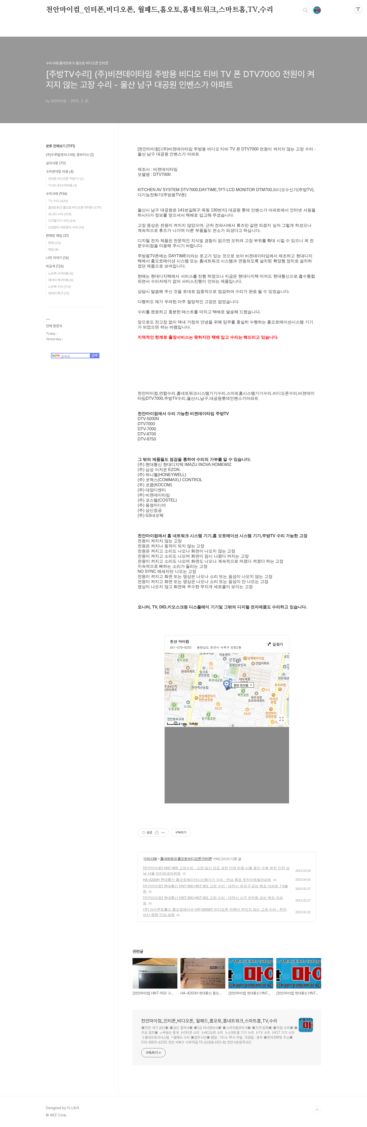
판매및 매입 (57, 236)
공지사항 (56, 163)
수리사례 (150, 859)
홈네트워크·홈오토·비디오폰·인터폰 (186, 859)
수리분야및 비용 (60, 171)
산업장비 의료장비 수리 (66, 227)
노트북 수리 (59, 287)
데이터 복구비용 (60, 280)
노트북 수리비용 (60, 273)
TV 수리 (58, 201)
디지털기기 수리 (62, 221)
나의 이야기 (57, 258)
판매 (54, 243)
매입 (53, 249)
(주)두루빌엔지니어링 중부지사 (70, 155)
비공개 (55, 266)
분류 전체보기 (60, 146)
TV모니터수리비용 (62, 185)
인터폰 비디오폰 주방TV (66, 179)
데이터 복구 (58, 293)
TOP (317, 1110)
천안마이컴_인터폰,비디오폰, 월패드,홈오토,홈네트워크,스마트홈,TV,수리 (159, 9)
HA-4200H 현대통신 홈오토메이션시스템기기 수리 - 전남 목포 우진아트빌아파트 (207, 880)
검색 (305, 10)
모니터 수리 (59, 214)
